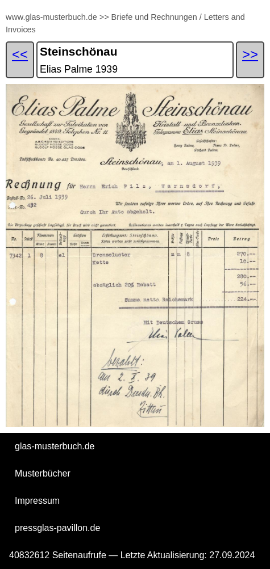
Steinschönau (78, 51)
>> (104, 17)
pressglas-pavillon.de (57, 528)
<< (20, 54)
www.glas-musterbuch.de (51, 17)
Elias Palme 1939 (79, 69)
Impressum (37, 500)
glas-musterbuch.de (55, 446)
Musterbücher (42, 473)
